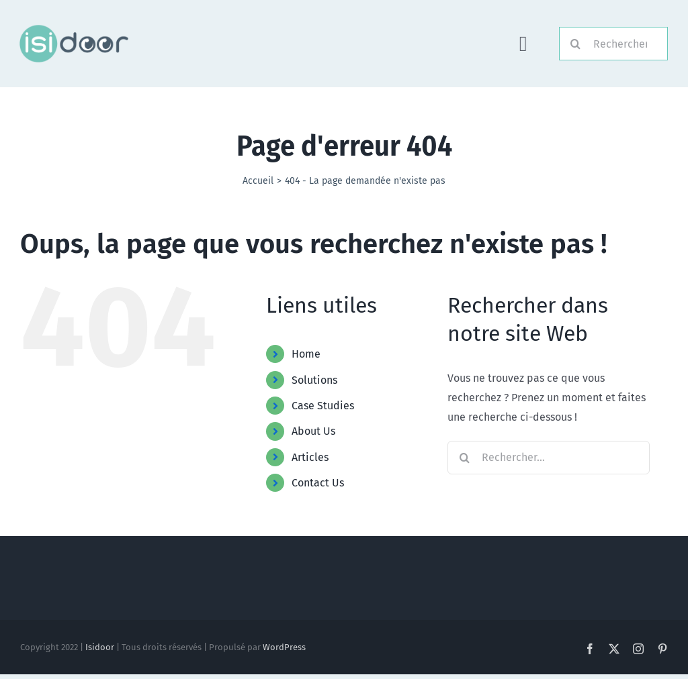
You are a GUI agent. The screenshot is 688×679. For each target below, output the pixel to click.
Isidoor (99, 647)
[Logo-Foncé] (72, 29)
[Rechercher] (613, 43)
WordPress (284, 647)
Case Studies (323, 405)
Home (306, 354)
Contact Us (318, 482)
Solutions (314, 380)
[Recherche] (576, 43)
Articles (310, 457)
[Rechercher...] (548, 457)
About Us (313, 431)
